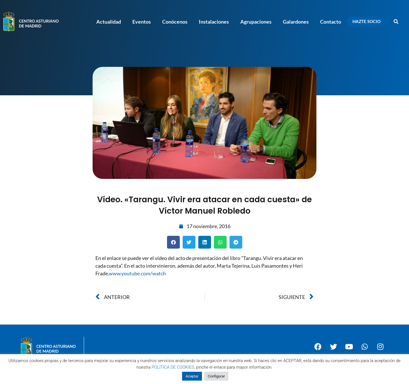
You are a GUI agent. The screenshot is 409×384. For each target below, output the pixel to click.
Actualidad (108, 21)
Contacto (330, 21)
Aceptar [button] (191, 376)
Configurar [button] (216, 376)
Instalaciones (214, 21)
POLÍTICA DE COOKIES (173, 367)
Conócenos (174, 21)
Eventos (141, 21)
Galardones (296, 21)
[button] (396, 21)
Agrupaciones (256, 21)
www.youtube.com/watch (137, 273)
